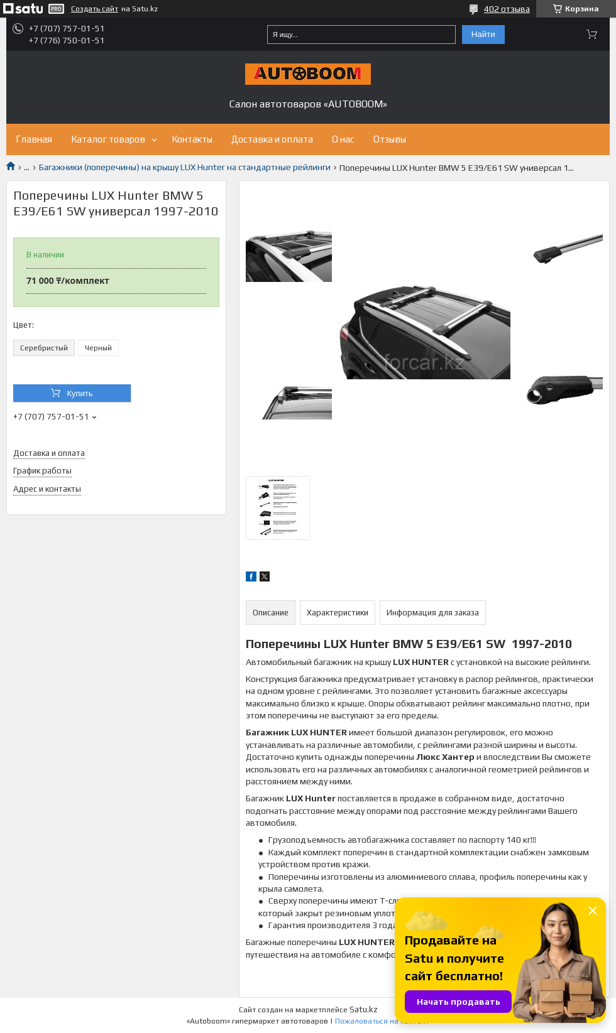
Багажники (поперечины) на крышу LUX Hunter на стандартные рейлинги (185, 167)
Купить (79, 393)
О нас (343, 139)
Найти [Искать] (483, 34)
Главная (34, 139)
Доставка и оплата (272, 139)
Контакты (192, 139)
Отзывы (389, 139)
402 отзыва (507, 9)
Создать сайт (94, 8)
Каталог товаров (108, 139)
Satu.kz (363, 1009)
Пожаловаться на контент (382, 1021)
